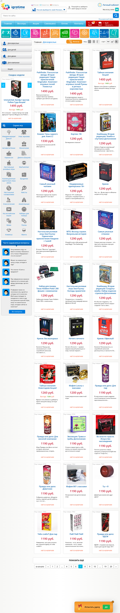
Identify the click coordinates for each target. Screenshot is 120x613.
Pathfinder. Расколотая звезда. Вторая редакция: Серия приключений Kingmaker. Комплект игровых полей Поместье (47, 76)
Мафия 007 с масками (76, 483)
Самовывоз (50, 23)
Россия (36, 5)
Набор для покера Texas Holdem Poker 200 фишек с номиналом (47, 285)
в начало (40, 563)
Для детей (12, 50)
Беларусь (55, 5)
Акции (36, 23)
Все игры (21, 23)
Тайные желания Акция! (105, 70)
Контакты (78, 23)
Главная (8, 23)
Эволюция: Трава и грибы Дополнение (76, 435)
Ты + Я (105, 483)
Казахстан (45, 5)
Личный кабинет (111, 5)
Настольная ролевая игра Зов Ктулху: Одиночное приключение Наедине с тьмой (47, 233)
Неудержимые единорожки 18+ (76, 182)
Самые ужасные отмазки (105, 230)
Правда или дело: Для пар (105, 384)
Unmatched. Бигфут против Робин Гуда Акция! (16, 101)
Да (106, 607)
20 (111, 563)
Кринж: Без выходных (47, 336)
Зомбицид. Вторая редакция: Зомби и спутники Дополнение (105, 133)
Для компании (13, 62)
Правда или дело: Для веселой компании (47, 435)
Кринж (105, 181)
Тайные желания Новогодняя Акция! (47, 384)
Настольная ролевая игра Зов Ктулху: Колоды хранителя (76, 285)
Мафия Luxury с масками (76, 384)
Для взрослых (13, 43)
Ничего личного (76, 336)
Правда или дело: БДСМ (105, 532)
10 (95, 563)
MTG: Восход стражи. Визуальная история (76, 230)
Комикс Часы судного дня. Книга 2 (47, 132)
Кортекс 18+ (76, 131)
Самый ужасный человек (47, 182)
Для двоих (12, 56)
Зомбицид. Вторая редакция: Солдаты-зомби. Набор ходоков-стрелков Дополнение (105, 287)
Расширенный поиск (106, 19)
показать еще (76, 557)
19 (105, 563)
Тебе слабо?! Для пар (47, 531)
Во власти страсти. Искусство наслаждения (105, 436)
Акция (10, 69)
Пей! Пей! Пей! (76, 531)
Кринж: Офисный (105, 336)
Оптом (64, 23)
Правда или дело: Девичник (47, 484)
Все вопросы (17, 311)
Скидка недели (16, 75)
